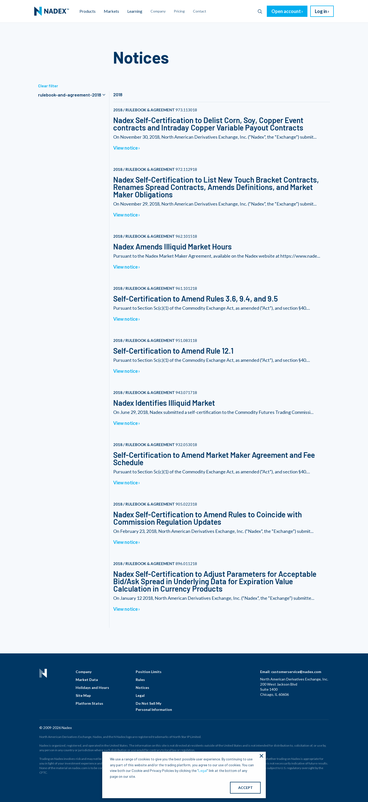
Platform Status (89, 703)
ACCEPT (245, 787)
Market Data (87, 679)
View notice (125, 148)
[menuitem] (51, 11)
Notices (142, 687)
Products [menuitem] (87, 11)
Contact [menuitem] (199, 11)
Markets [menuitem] (111, 11)
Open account (286, 11)
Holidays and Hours (92, 687)
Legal (140, 695)
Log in (321, 11)
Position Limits (149, 671)
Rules (140, 679)
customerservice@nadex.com (296, 671)
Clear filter (48, 85)
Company (83, 671)
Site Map (83, 695)
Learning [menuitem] (134, 11)
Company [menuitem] (158, 11)
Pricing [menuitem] (179, 11)
